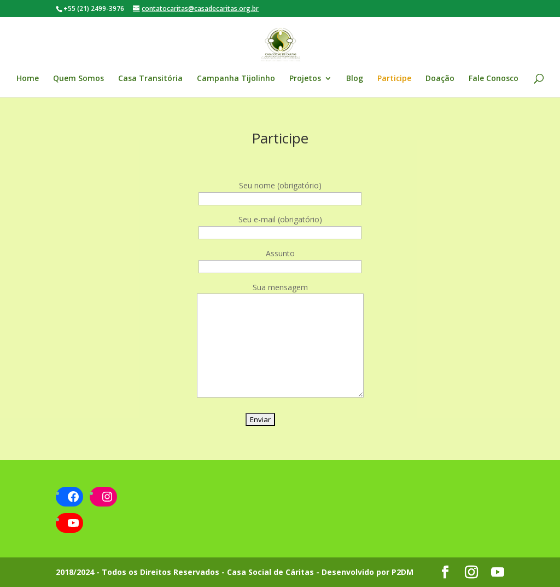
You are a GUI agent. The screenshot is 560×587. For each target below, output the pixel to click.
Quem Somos (78, 78)
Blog (354, 78)
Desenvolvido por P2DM (367, 572)
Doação (439, 78)
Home (27, 78)
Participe (394, 78)
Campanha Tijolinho (236, 78)
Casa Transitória (150, 78)
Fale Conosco (493, 78)
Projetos (305, 78)
